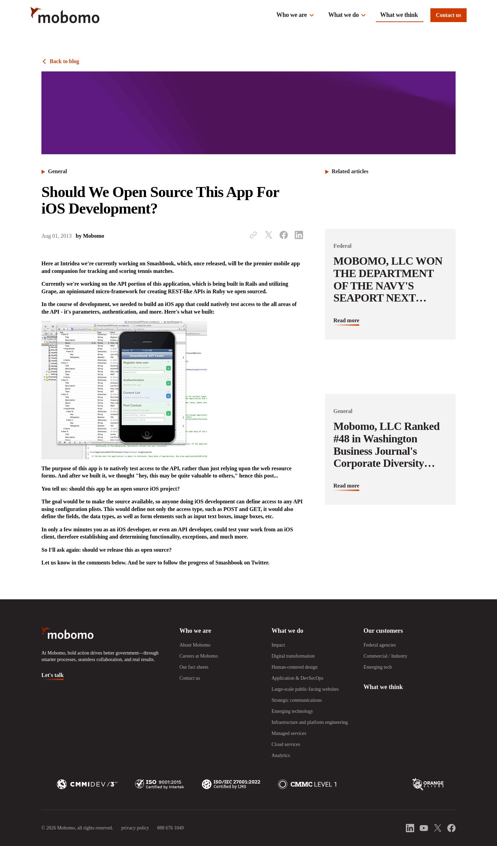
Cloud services (286, 744)
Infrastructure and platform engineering (310, 722)
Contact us (448, 15)
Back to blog (64, 61)
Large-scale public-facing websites (305, 689)
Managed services (289, 733)
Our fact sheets (193, 667)
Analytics (281, 755)
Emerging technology (292, 711)
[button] (295, 15)
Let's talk (52, 675)
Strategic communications (297, 700)
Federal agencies (379, 645)
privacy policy (135, 827)
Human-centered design (295, 667)
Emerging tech (377, 667)
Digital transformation (293, 656)
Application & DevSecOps (297, 678)
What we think (399, 14)
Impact (278, 645)
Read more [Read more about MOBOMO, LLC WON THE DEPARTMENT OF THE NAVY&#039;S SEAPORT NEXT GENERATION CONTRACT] (346, 320)
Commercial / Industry (385, 656)
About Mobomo (195, 645)
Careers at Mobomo (198, 656)
